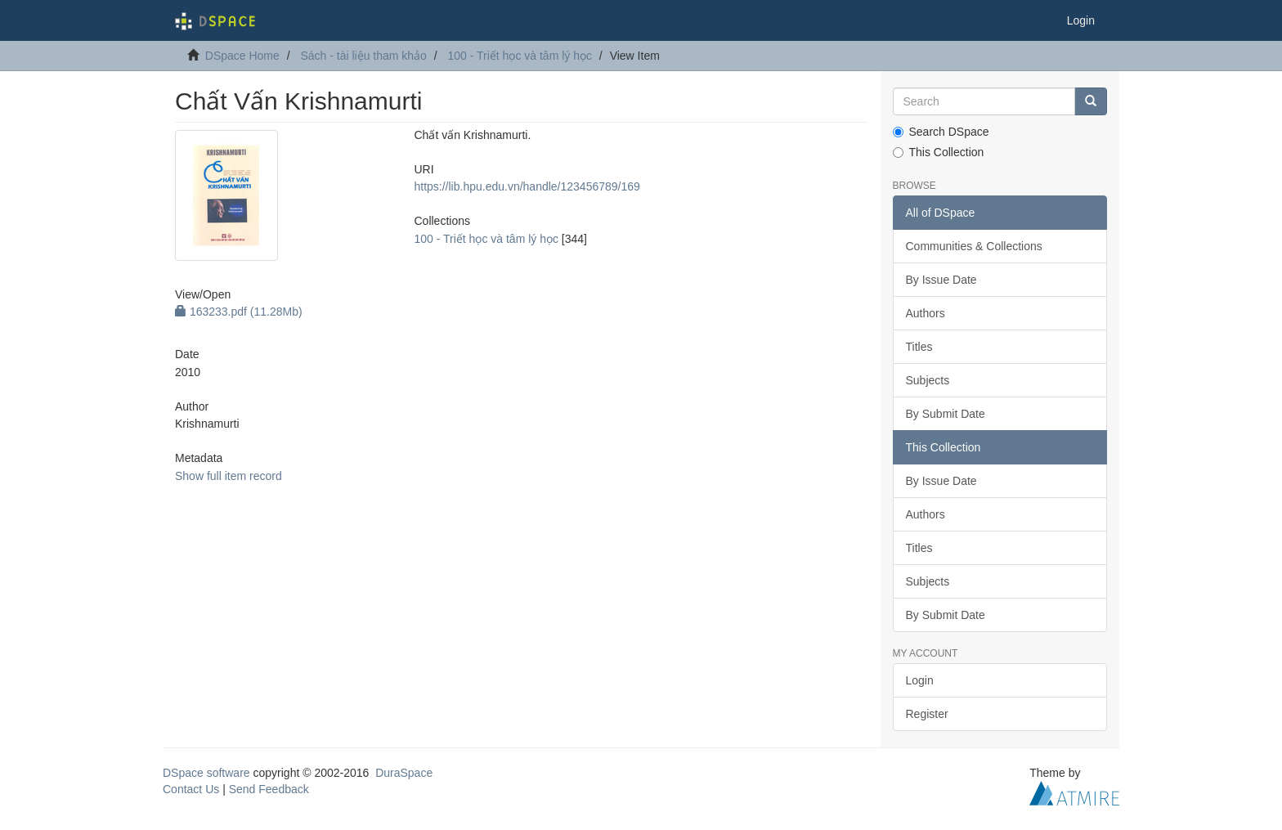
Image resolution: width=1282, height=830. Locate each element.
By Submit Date (945, 413)
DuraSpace (404, 772)
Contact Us (191, 789)
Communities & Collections (974, 246)
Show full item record (228, 475)
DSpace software (206, 772)
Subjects (928, 380)
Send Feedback (269, 789)
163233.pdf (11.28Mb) (239, 311)
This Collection (938, 152)
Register (927, 713)
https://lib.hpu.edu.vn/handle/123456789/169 (526, 186)
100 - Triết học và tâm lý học (519, 55)
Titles (919, 346)
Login (920, 680)
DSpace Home (242, 55)
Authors (925, 313)
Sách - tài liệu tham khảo (363, 55)
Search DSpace (941, 131)
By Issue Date (941, 279)
